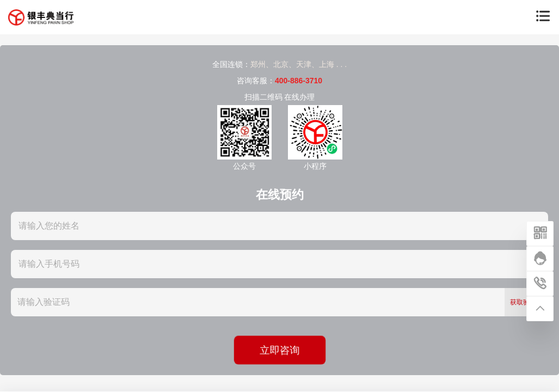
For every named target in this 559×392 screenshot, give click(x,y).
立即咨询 (279, 350)
